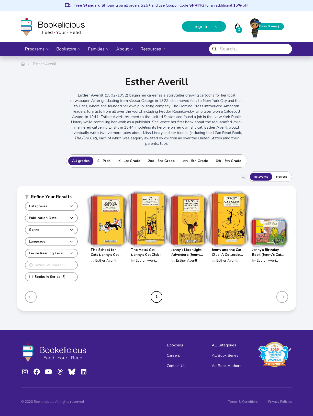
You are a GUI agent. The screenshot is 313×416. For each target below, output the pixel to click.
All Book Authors (226, 365)
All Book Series (225, 355)
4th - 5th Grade (195, 161)
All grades (80, 161)
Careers (173, 355)
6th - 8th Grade (228, 161)
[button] (51, 198)
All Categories (224, 345)
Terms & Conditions (243, 401)
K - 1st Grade (129, 161)
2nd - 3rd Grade (161, 161)
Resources (152, 49)
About (124, 49)
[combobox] (250, 49)
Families (98, 49)
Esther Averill (105, 260)
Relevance (261, 177)
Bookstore (68, 49)
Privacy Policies (280, 401)
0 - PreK (104, 161)
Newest (281, 177)
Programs (36, 49)
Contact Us (176, 365)
